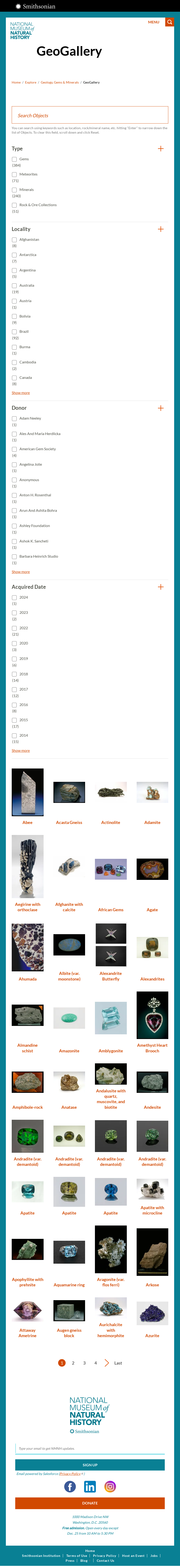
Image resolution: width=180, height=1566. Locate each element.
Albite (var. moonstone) (69, 976)
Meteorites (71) (25, 177)
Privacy (72, 1474)
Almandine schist (27, 1048)
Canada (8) (22, 380)
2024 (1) (20, 600)
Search (169, 22)
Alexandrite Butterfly (111, 976)
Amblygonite (111, 1050)
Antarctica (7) (24, 257)
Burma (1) (21, 349)
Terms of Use (76, 1555)
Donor (19, 408)
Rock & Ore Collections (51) (34, 207)
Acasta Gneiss (69, 822)
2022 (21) (20, 631)
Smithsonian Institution (41, 1555)
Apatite (27, 1212)
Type (17, 148)
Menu (153, 22)
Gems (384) (20, 162)
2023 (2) (20, 615)
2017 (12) (20, 692)
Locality (21, 229)
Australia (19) (23, 288)
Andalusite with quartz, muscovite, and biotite (111, 1099)
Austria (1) (21, 303)
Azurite (152, 1335)
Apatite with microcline (152, 1210)
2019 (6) (20, 661)
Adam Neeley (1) (26, 421)
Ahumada (28, 978)
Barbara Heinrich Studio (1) (35, 559)
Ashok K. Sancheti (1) (30, 544)
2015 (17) (20, 722)
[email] (90, 1448)
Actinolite (110, 822)
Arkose (152, 1284)
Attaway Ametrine (28, 1333)
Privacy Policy (104, 1555)
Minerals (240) (23, 192)
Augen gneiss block (69, 1333)
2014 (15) (20, 738)
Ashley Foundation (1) (31, 528)
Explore (30, 82)
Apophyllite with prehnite (27, 1282)
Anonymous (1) (25, 482)
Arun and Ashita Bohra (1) (34, 513)
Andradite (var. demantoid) (27, 1161)
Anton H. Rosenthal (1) (31, 498)
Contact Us (106, 1560)
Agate (152, 909)
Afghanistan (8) (25, 242)
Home (16, 82)
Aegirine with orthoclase (27, 907)
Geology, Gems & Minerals (60, 82)
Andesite (152, 1107)
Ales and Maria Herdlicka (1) (36, 436)
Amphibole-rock (27, 1107)
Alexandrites (152, 978)
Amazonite (69, 1050)
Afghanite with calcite (69, 907)
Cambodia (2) (24, 365)
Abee (27, 822)
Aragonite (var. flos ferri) (110, 1282)
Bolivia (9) (21, 319)
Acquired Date (29, 587)
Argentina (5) (24, 273)
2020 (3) (20, 646)
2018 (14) (20, 677)
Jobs (154, 1555)
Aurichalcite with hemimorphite (111, 1330)
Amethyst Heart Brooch (152, 1048)
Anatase (69, 1107)
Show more (21, 392)
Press (70, 1560)
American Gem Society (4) (34, 451)
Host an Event (133, 1555)
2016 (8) (20, 707)
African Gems (111, 909)
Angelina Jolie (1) (27, 467)
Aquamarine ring (69, 1284)
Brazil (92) (20, 334)
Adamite (152, 822)
